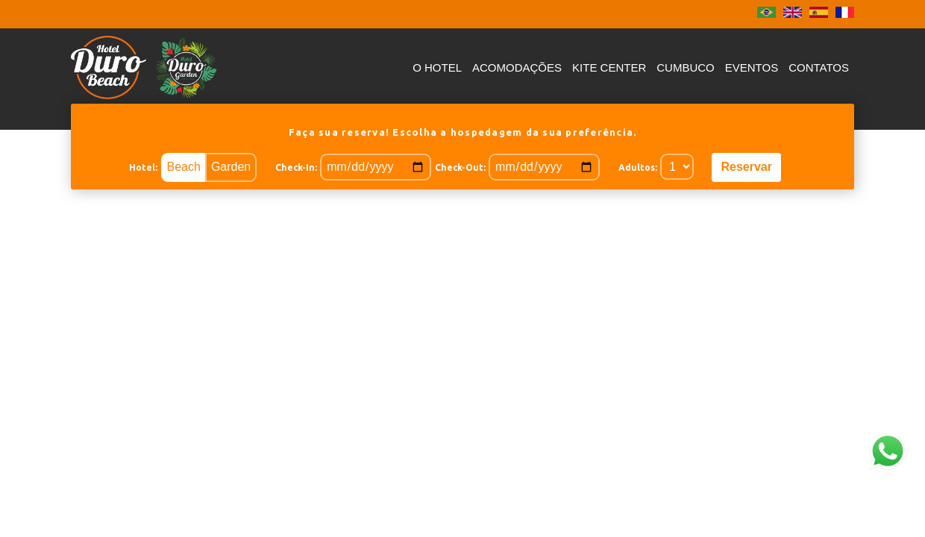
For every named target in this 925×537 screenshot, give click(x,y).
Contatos (818, 67)
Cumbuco (685, 67)
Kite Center (609, 67)
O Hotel (437, 67)
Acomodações (517, 67)
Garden (231, 166)
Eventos (751, 67)
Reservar (746, 166)
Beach (184, 166)
